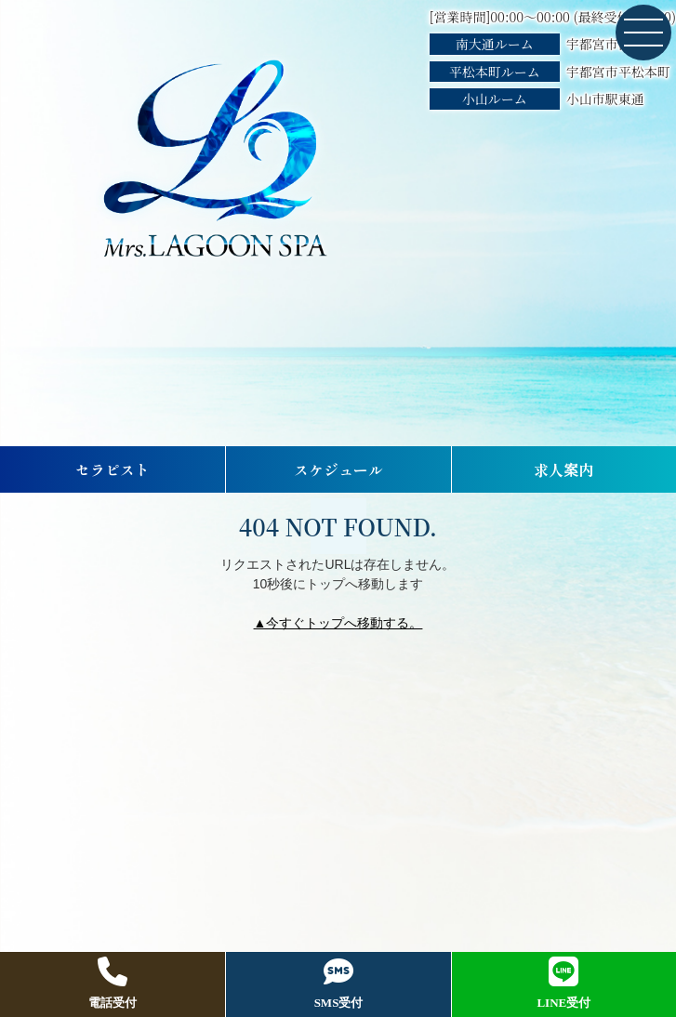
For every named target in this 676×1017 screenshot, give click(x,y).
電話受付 (112, 983)
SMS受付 (339, 983)
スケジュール (338, 469)
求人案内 (563, 469)
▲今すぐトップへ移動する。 (338, 622)
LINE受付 (563, 983)
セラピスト (112, 469)
